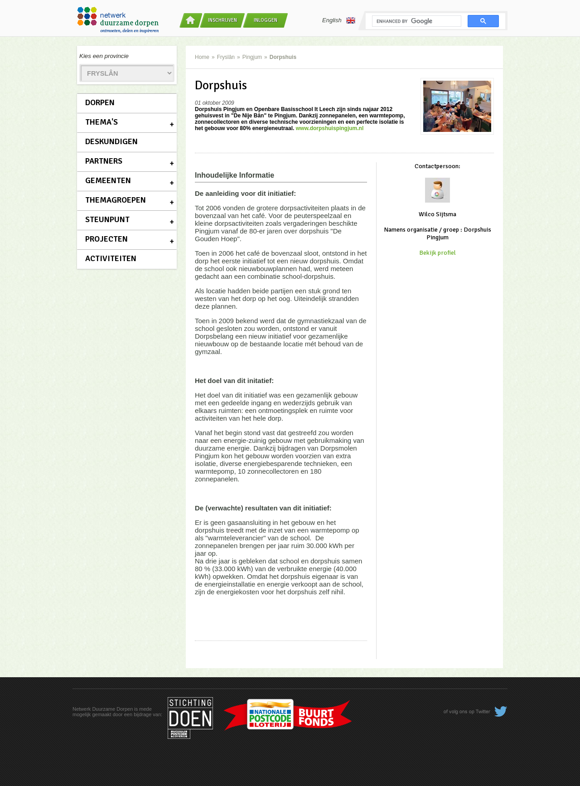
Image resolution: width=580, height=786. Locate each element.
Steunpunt (107, 219)
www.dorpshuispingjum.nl (330, 128)
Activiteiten (110, 258)
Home (202, 57)
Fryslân (226, 57)
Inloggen (265, 20)
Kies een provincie (104, 56)
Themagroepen (115, 200)
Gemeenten (108, 180)
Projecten (106, 239)
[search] (416, 21)
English (338, 20)
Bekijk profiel (437, 253)
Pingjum (252, 57)
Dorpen (100, 102)
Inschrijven (222, 20)
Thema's (101, 122)
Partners (103, 161)
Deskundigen (111, 141)
